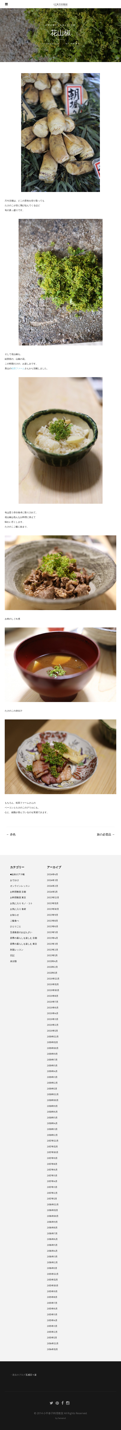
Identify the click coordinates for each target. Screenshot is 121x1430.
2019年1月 (52, 1088)
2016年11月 (52, 1210)
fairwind (62, 1418)
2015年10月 (52, 1285)
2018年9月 (52, 1106)
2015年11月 (52, 1279)
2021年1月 (52, 972)
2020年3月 (52, 1019)
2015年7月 (52, 1302)
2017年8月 (52, 1164)
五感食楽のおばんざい (21, 932)
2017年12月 (52, 1140)
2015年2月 (52, 1331)
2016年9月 (52, 1221)
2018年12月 (53, 1094)
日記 (12, 955)
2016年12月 (53, 1204)
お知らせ (14, 914)
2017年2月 (52, 1193)
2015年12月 (52, 1274)
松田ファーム (18, 368)
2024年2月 (52, 885)
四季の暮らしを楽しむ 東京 (23, 943)
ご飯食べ (14, 920)
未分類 (13, 961)
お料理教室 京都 (18, 891)
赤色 (11, 834)
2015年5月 (52, 1314)
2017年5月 (52, 1175)
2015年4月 (52, 1320)
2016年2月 (52, 1262)
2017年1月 (52, 1198)
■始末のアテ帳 (17, 874)
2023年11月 (52, 903)
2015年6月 (52, 1308)
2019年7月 (52, 1059)
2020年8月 (52, 995)
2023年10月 (53, 909)
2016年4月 (52, 1250)
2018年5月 (52, 1117)
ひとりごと (15, 926)
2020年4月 (52, 1013)
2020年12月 (53, 978)
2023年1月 (52, 955)
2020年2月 (52, 1024)
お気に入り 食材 (18, 909)
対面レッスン (16, 949)
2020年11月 (53, 984)
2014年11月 (52, 1349)
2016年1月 (52, 1268)
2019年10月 (52, 1048)
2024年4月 (52, 874)
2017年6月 (52, 1169)
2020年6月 (52, 1007)
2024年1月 (52, 891)
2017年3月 (52, 1187)
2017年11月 (52, 1146)
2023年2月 (52, 949)
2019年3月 (52, 1077)
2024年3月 (52, 880)
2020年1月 (52, 1030)
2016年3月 (52, 1256)
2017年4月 (52, 1181)
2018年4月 (52, 1123)
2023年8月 (52, 920)
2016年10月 (52, 1216)
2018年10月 (52, 1100)
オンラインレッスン (20, 885)
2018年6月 (52, 1111)
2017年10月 (52, 1152)
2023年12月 (53, 897)
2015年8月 (52, 1297)
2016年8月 (52, 1227)
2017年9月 (52, 1158)
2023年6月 (52, 926)
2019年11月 (52, 1042)
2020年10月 (53, 990)
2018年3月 (52, 1129)
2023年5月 (52, 932)
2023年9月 (52, 914)
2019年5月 (52, 1065)
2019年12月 (53, 1036)
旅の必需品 (106, 834)
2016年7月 (52, 1233)
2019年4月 (52, 1071)
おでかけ (14, 880)
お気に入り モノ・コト (21, 903)
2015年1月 (52, 1337)
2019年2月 (52, 1082)
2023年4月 (52, 938)
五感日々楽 (31, 1374)
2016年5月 (52, 1245)
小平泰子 (75, 43)
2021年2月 (52, 967)
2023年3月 (52, 943)
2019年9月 (52, 1053)
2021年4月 (52, 961)
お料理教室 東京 (18, 897)
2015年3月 (52, 1326)
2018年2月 (52, 1135)
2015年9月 (52, 1291)
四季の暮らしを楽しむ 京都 (60, 25)
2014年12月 (52, 1343)
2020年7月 (52, 1001)
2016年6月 (52, 1239)
